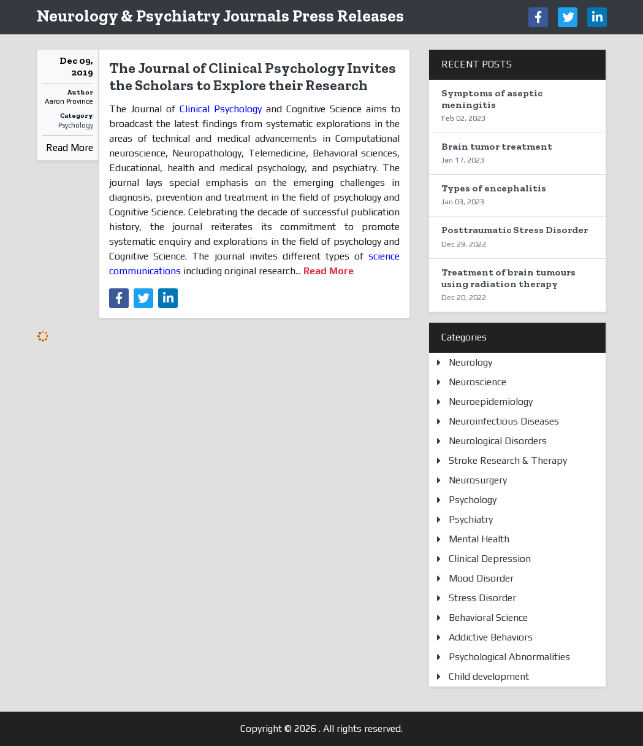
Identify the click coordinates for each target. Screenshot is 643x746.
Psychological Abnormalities (509, 657)
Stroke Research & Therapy (508, 460)
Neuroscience (477, 382)
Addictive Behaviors (491, 637)
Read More (69, 147)
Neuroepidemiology (491, 401)
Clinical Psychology (221, 109)
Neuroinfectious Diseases (504, 421)
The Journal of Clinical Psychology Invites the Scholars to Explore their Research (252, 76)
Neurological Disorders (498, 441)
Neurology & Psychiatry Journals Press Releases (220, 16)
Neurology (470, 362)
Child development (489, 676)
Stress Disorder (482, 598)
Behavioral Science (488, 617)
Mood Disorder (481, 578)
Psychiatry (471, 519)
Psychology (75, 125)
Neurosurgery (478, 480)
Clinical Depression (490, 558)
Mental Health (479, 539)
